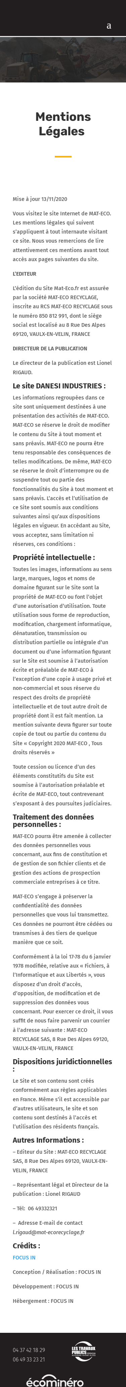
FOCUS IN (25, 1257)
